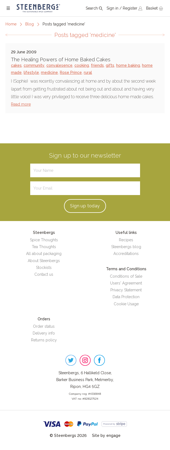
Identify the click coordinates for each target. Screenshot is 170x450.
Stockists (44, 267)
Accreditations (126, 253)
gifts (110, 65)
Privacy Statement (126, 290)
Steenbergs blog (126, 247)
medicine (49, 72)
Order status (44, 326)
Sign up (85, 205)
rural (88, 72)
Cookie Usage (126, 304)
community (34, 65)
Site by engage (106, 435)
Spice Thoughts (44, 240)
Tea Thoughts (44, 247)
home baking (128, 65)
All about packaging (44, 253)
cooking (81, 65)
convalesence (59, 65)
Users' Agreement (126, 283)
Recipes (126, 240)
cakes (16, 65)
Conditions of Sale (126, 276)
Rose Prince (71, 72)
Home (10, 24)
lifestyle (31, 72)
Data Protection (126, 297)
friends (97, 65)
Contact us (43, 274)
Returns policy (44, 340)
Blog (29, 24)
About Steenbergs (44, 261)
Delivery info (44, 333)
